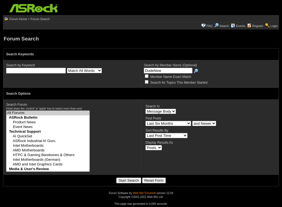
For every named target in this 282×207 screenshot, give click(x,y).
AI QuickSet (47, 136)
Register (258, 26)
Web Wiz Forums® (144, 193)
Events (238, 26)
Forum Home (18, 19)
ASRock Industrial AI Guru (47, 141)
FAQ (210, 26)
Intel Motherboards (47, 145)
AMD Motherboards (47, 150)
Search (224, 26)
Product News (47, 122)
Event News (47, 127)
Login (274, 26)
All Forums (47, 113)
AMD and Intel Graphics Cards (47, 164)
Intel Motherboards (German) (47, 159)
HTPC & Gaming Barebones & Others (47, 155)
